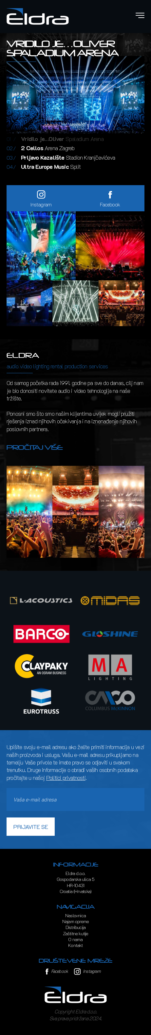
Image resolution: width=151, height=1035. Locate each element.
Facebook (57, 971)
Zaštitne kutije (75, 933)
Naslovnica (75, 915)
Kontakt (75, 945)
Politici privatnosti (65, 777)
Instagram (87, 971)
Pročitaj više (35, 447)
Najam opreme (75, 921)
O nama (75, 939)
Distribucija (75, 927)
